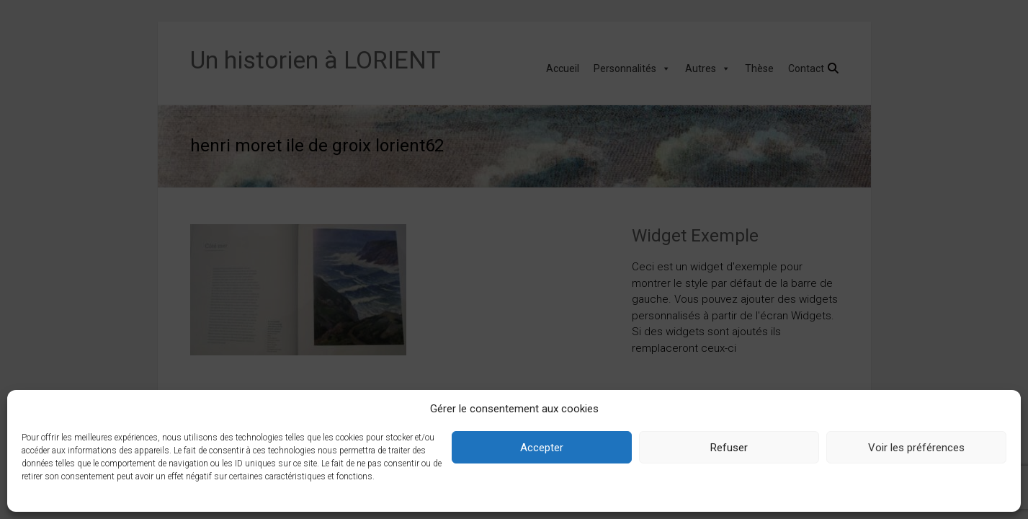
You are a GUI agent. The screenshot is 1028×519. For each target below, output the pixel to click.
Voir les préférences (916, 447)
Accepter (541, 447)
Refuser (729, 447)
